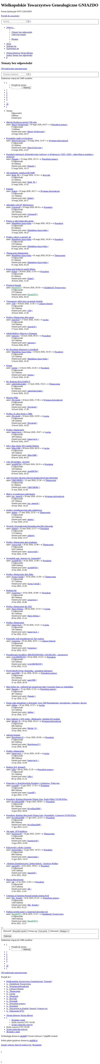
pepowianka (17, 850)
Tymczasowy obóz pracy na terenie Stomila (24, 301)
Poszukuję (48, 207)
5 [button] (6, 99)
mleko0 (15, 528)
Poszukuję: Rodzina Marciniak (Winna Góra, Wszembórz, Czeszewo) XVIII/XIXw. (41, 815)
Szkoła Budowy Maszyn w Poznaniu (21, 333)
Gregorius (16, 641)
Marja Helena (17, 609)
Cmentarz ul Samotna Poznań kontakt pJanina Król (27, 896)
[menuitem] (21, 32)
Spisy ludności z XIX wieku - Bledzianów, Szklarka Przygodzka (33, 719)
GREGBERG (17, 480)
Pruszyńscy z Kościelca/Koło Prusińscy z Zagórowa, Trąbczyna (32, 783)
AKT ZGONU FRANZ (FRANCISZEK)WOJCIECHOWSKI (32, 478)
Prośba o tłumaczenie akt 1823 (19, 606)
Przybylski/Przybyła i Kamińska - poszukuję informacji (29, 671)
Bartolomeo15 (18, 737)
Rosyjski (46, 175)
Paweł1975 (16, 287)
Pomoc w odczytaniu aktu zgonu (19, 221)
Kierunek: (60, 931)
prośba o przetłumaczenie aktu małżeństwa (24, 510)
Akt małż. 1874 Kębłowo (16, 831)
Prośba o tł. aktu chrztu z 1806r (19, 414)
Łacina (46, 320)
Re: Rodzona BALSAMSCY (18, 381)
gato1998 (15, 673)
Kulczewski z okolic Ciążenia (18, 847)
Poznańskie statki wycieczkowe (19, 138)
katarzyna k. (17, 432)
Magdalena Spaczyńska (21, 223)
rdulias (14, 705)
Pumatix (15, 159)
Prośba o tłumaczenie (15, 430)
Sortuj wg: (39, 931)
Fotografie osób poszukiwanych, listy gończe (25, 639)
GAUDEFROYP (19, 657)
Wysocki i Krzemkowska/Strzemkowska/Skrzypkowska (29, 526)
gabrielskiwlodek (19, 384)
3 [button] (6, 95)
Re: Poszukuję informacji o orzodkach (22, 349)
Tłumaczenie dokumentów (17, 253)
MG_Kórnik (17, 898)
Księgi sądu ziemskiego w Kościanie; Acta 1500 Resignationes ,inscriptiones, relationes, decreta (46, 703)
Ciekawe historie (46, 304)
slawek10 (15, 320)
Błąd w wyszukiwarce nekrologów (20, 494)
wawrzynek (16, 544)
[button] (6, 83)
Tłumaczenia (60, 255)
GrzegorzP (16, 207)
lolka (14, 769)
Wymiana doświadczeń (58, 141)
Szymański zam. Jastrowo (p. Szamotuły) (23, 558)
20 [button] (7, 104)
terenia (14, 368)
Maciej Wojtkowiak (20, 124)
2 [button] (6, 92)
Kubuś (14, 191)
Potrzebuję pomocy (59, 124)
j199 (13, 304)
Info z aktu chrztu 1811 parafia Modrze (22, 446)
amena (14, 512)
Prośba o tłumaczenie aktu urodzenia (21, 542)
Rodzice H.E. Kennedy (16, 767)
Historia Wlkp (12, 398)
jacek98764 (16, 464)
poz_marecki (17, 496)
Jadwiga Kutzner (13, 735)
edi (13, 882)
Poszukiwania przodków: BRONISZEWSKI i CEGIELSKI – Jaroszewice (37, 655)
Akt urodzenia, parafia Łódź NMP (20, 173)
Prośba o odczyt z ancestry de (18, 237)
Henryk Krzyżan (18, 141)
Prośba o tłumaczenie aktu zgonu (20, 317)
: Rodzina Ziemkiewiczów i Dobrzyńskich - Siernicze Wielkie (32, 863)
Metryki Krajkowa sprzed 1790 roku (21, 122)
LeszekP (15, 785)
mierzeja (15, 336)
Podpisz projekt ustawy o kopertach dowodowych (27, 912)
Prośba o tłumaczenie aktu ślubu (19, 574)
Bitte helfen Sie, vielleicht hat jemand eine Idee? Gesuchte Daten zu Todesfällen (39, 687)
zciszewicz (16, 593)
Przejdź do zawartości (10, 16)
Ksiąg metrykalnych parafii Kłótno (20, 269)
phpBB (23, 1036)
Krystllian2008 (18, 801)
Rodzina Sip (11, 590)
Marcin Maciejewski (14, 879)
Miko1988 (16, 448)
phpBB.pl (33, 1040)
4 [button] (6, 97)
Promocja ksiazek (13, 285)
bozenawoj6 (17, 834)
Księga (9, 365)
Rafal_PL (16, 175)
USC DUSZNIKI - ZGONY (18, 462)
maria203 (15, 866)
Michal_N (16, 721)
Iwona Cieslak (18, 577)
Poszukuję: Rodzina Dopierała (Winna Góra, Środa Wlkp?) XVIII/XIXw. (36, 799)
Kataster (9, 189)
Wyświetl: (15, 931)
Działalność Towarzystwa (55, 287)
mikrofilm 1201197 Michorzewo (19, 205)
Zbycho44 (16, 400)
